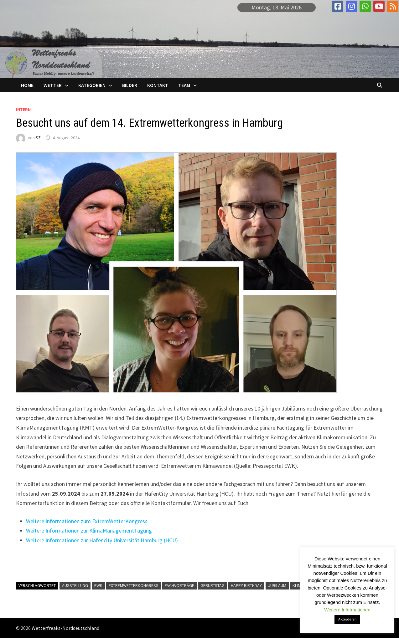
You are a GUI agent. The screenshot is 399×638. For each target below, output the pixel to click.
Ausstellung (75, 585)
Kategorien (92, 85)
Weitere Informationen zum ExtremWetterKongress (87, 521)
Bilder (129, 85)
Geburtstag (212, 585)
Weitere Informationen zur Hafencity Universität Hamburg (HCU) (102, 540)
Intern (23, 109)
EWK (98, 585)
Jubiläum (277, 585)
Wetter (53, 85)
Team (184, 85)
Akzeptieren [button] (347, 619)
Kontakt (157, 85)
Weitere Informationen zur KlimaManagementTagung (89, 530)
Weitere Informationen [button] (347, 609)
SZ (38, 137)
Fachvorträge (179, 585)
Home (27, 85)
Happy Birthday (246, 585)
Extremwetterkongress (133, 585)
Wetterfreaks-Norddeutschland (65, 628)
